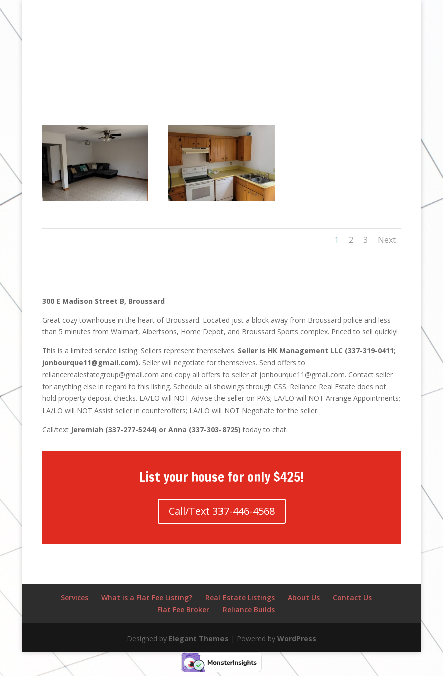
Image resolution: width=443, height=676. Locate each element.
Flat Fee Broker (183, 609)
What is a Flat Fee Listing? (146, 597)
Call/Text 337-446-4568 (222, 511)
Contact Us (352, 597)
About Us (304, 597)
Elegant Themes (199, 638)
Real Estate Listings (240, 597)
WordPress (296, 638)
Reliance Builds (249, 609)
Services (74, 597)
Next (387, 239)
